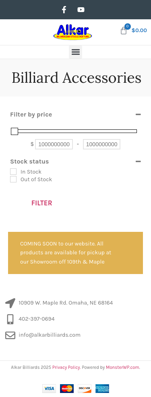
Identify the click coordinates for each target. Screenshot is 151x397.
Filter (41, 203)
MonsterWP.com (122, 367)
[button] (75, 52)
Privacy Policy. (66, 367)
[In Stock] (13, 171)
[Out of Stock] (13, 179)
